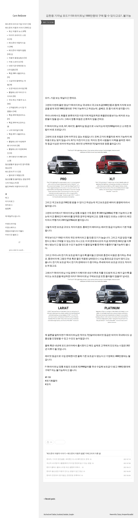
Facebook (60, 514)
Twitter (54, 514)
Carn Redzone (19, 15)
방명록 (8, 209)
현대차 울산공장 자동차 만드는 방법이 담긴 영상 (64, 471)
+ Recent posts (49, 499)
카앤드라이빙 (10, 224)
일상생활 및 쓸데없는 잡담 (17, 179)
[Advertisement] (88, 410)
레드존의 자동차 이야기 (18, 28)
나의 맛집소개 (12, 183)
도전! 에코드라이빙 (17, 88)
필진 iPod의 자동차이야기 (16, 186)
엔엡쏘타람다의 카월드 (14, 231)
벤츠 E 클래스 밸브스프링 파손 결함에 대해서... (63, 467)
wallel (131, 514)
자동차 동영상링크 (17, 58)
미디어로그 (9, 201)
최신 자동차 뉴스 (17, 31)
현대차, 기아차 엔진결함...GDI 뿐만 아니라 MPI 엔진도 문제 (67, 459)
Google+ (71, 514)
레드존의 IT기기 (13, 172)
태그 (7, 198)
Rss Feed (46, 514)
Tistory (119, 514)
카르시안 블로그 (11, 235)
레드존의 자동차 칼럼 (76, 453)
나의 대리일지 (15, 130)
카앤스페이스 (10, 227)
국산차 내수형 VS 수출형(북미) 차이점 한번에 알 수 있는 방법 (68, 463)
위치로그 (8, 205)
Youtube (65, 514)
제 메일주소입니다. (13, 216)
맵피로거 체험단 (16, 175)
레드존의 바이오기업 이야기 (18, 24)
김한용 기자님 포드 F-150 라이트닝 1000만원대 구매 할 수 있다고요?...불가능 (88, 15)
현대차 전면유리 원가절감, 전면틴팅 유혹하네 (63, 475)
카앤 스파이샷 (15, 62)
